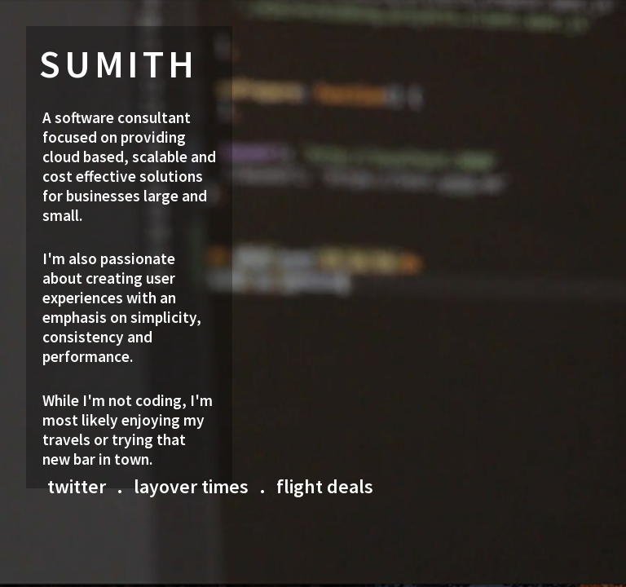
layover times (191, 486)
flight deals (324, 486)
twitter (76, 486)
